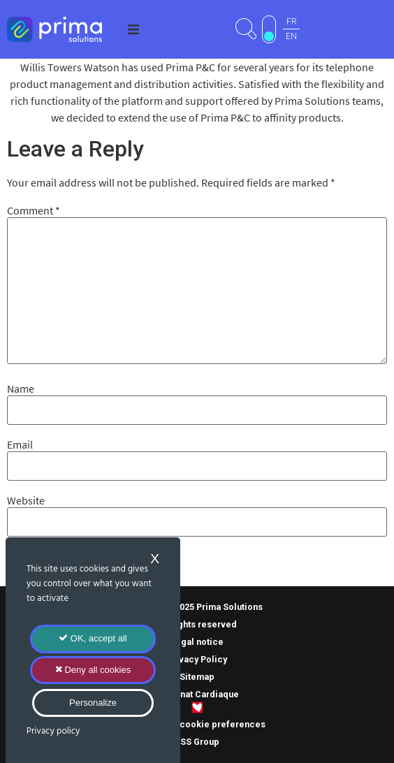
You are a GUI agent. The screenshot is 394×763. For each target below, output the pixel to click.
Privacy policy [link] (53, 731)
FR (291, 22)
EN (291, 36)
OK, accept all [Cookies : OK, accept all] (93, 638)
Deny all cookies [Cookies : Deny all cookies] (93, 669)
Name (20, 388)
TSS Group (197, 741)
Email (20, 444)
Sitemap (197, 676)
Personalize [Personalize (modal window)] (93, 702)
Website (26, 500)
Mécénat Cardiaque (197, 694)
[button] (133, 29)
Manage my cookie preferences (197, 724)
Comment (33, 210)
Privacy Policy (197, 659)
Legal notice (197, 642)
